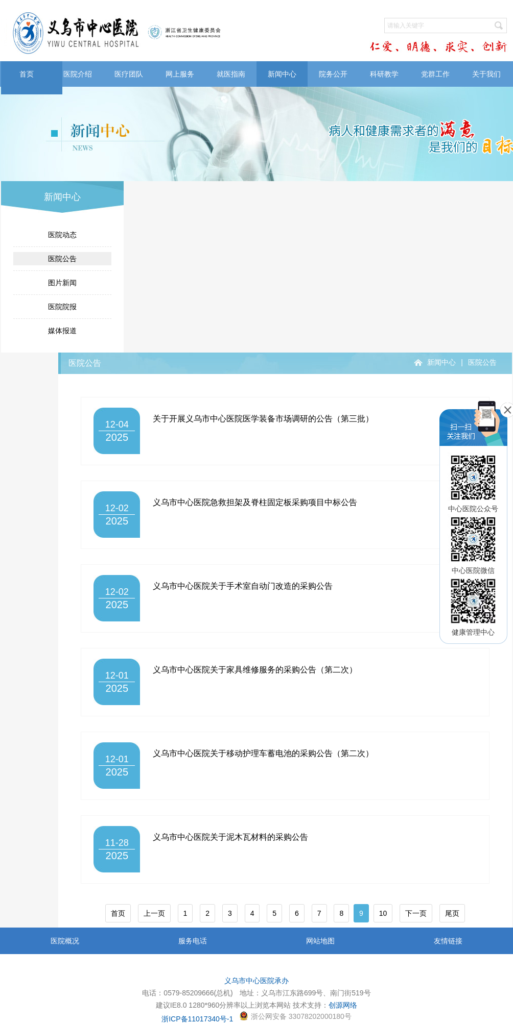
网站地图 (320, 941)
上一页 (154, 913)
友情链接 (448, 941)
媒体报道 (62, 331)
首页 (26, 74)
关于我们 (486, 74)
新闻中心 (282, 74)
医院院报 (62, 307)
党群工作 (435, 74)
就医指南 (231, 74)
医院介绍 (77, 74)
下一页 (416, 913)
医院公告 (62, 259)
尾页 (452, 913)
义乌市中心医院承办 (256, 981)
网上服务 (180, 74)
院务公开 (333, 74)
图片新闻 (62, 283)
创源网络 (343, 1005)
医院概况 (65, 941)
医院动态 (62, 235)
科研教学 (384, 74)
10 (383, 913)
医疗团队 (128, 74)
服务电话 (192, 941)
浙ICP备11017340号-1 (197, 1019)
